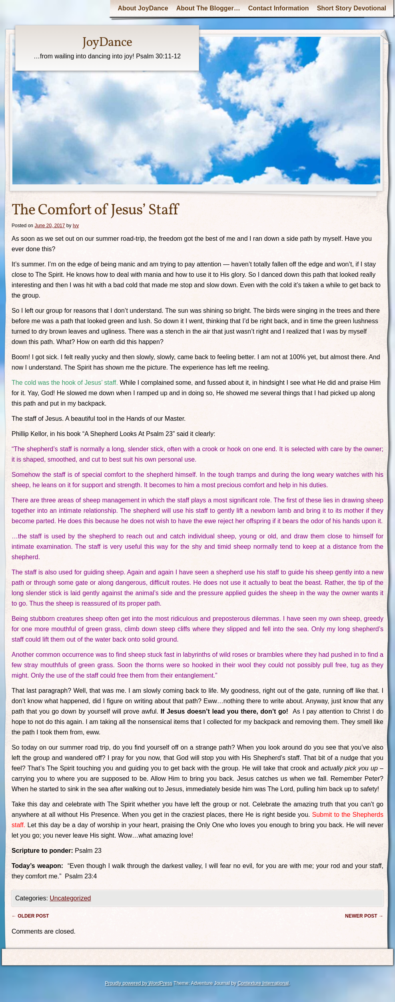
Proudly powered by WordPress (138, 983)
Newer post (364, 916)
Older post (30, 916)
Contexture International (263, 983)
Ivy (76, 225)
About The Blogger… (208, 8)
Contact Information (278, 8)
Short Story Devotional (351, 8)
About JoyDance (143, 8)
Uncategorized (70, 898)
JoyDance (107, 43)
